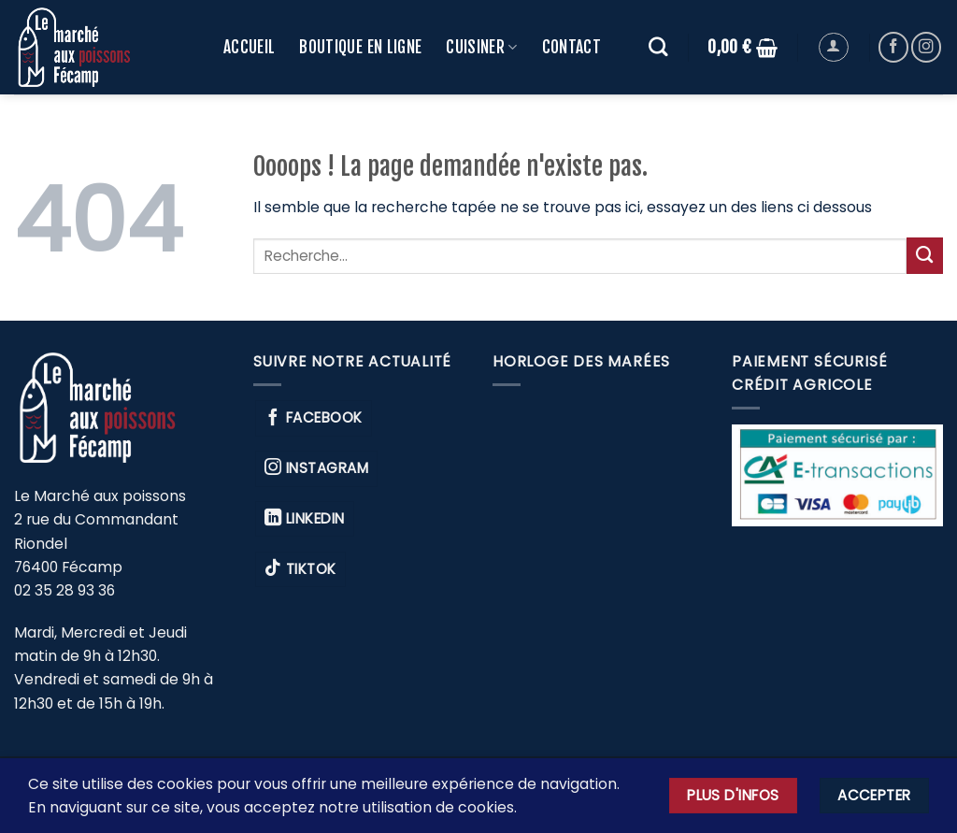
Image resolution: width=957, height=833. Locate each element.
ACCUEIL (249, 47)
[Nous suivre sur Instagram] (926, 47)
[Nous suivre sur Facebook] (893, 47)
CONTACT (571, 47)
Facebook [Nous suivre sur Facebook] (313, 418)
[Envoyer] (925, 255)
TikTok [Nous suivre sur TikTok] (300, 568)
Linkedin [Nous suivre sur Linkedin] (304, 518)
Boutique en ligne (360, 47)
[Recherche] (658, 47)
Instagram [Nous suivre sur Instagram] (316, 467)
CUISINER (481, 47)
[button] (742, 47)
